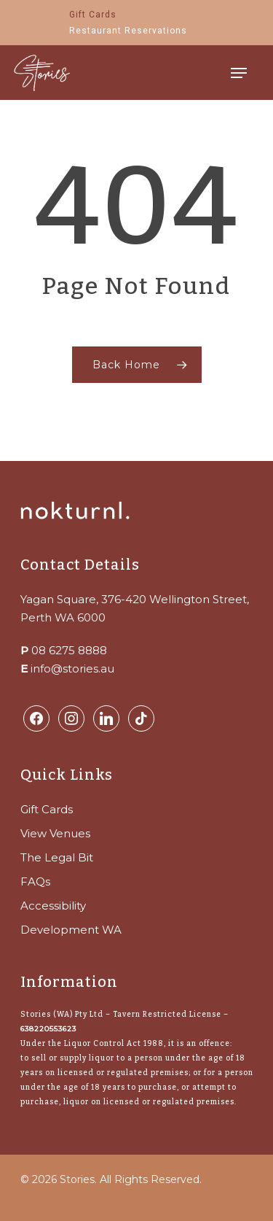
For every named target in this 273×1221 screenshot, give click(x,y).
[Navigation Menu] (239, 73)
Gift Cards (46, 809)
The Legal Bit (56, 857)
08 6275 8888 (69, 650)
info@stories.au (72, 668)
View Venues (55, 833)
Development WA (71, 930)
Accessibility (53, 905)
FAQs (35, 881)
